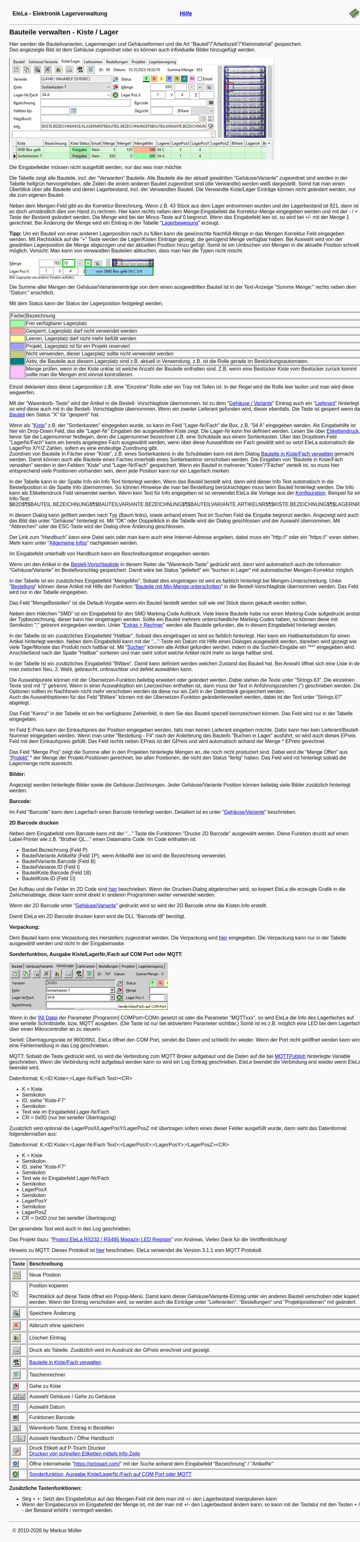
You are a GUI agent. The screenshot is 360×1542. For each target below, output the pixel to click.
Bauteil (17, 414)
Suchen (135, 647)
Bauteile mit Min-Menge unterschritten (178, 586)
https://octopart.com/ (97, 1463)
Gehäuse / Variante (250, 403)
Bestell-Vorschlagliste (95, 564)
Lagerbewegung (180, 223)
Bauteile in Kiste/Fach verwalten (297, 454)
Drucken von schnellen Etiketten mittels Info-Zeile (84, 1453)
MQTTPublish (290, 1056)
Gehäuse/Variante (244, 812)
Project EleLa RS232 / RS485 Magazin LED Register (112, 1239)
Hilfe (186, 13)
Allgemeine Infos (68, 543)
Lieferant (325, 403)
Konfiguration (310, 493)
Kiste (39, 425)
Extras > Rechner (143, 625)
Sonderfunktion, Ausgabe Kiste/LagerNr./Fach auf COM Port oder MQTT (110, 1474)
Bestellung (23, 586)
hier (113, 889)
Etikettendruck (342, 431)
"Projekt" (18, 757)
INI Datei (48, 1017)
